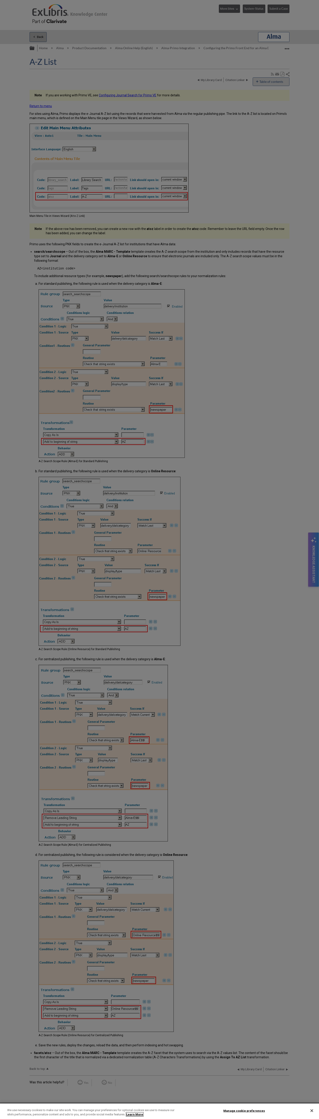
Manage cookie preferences (244, 1110)
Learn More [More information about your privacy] (134, 1114)
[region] (159, 1111)
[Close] (312, 1111)
